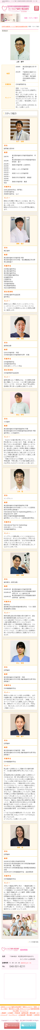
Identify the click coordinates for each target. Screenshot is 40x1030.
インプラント (13, 1015)
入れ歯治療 (21, 1015)
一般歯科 (3, 1013)
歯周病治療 (24, 1013)
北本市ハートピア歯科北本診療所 (11, 1007)
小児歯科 (10, 1013)
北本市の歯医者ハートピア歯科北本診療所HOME (15, 26)
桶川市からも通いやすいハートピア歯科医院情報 (24, 1009)
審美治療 (32, 1013)
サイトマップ (24, 1011)
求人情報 (16, 1011)
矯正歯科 (29, 1015)
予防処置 (17, 1013)
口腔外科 (37, 1015)
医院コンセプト (28, 1007)
